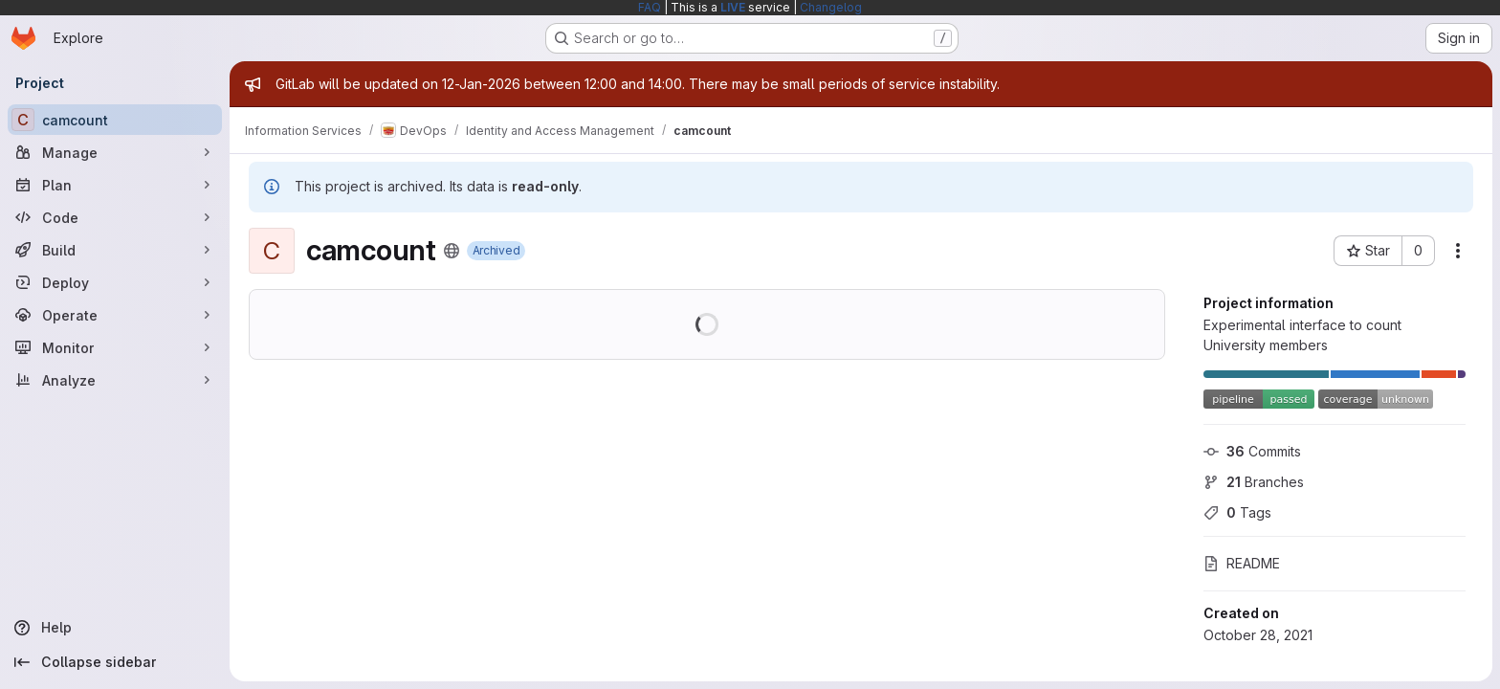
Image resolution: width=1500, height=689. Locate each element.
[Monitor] (115, 347)
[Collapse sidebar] (115, 662)
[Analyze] (115, 380)
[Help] (115, 627)
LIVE (732, 7)
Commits (1252, 451)
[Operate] (115, 315)
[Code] (115, 217)
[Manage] (115, 152)
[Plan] (115, 184)
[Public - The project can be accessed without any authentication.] (451, 250)
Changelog (831, 7)
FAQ (649, 7)
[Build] (115, 249)
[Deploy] (115, 282)
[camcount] (115, 119)
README (1241, 563)
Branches (1253, 482)
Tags (1237, 512)
